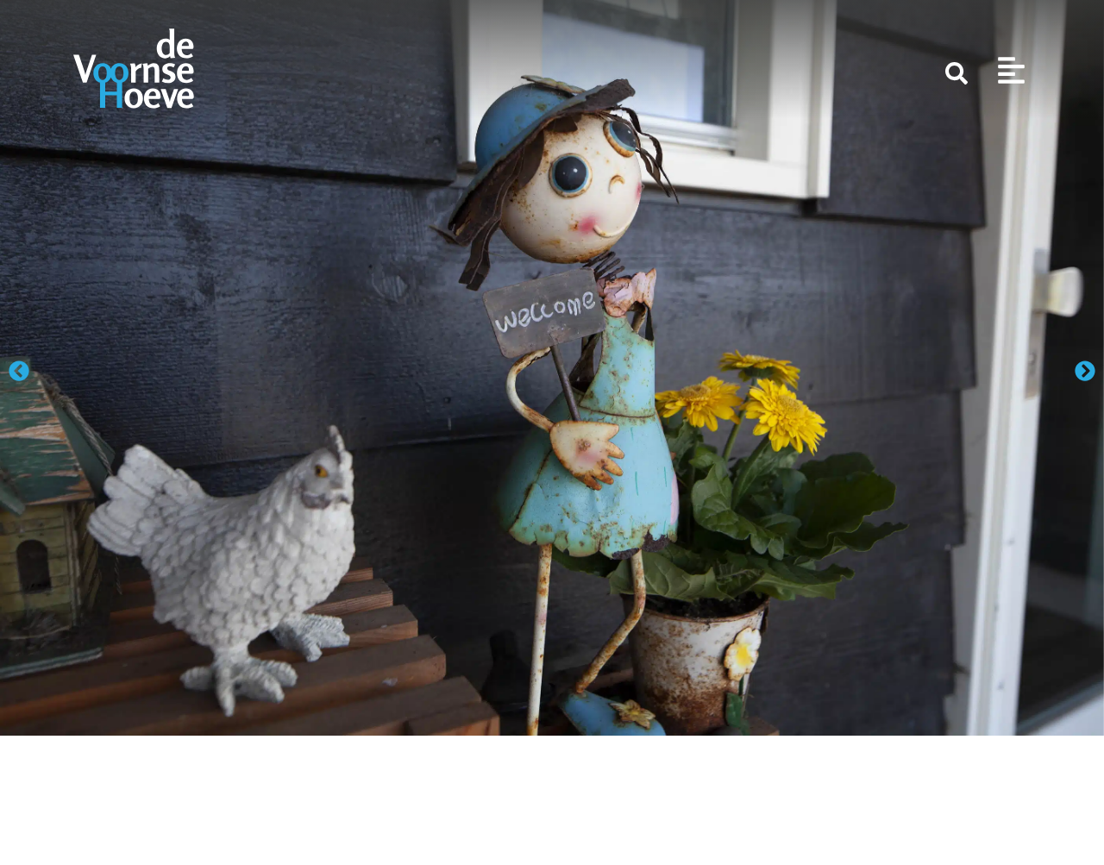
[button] (19, 370)
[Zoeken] (956, 73)
